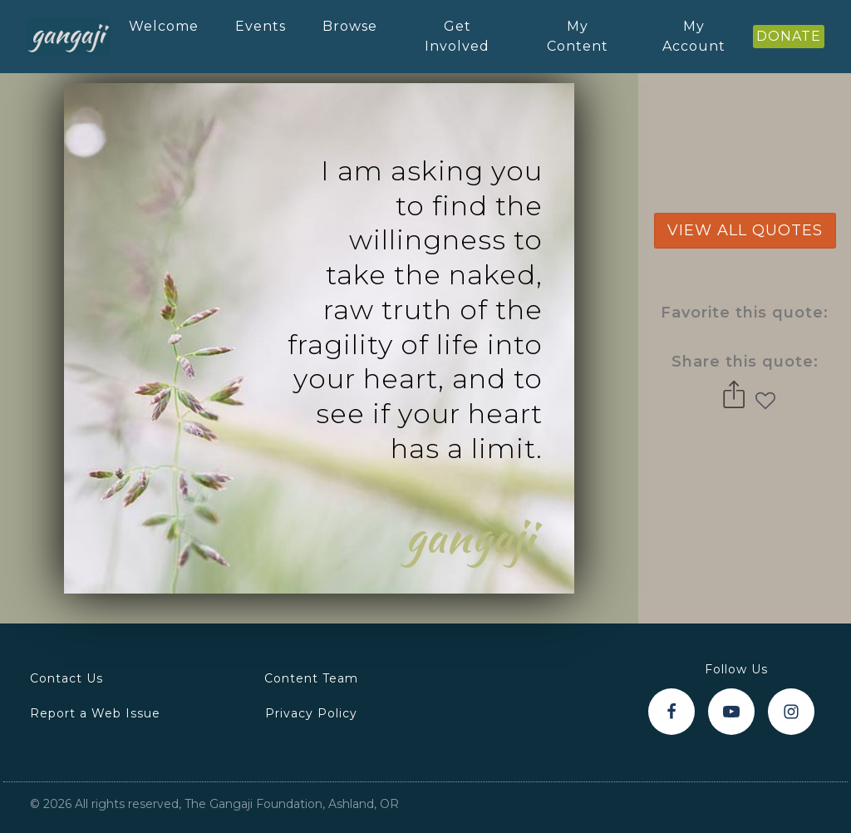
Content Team (311, 678)
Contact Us (66, 678)
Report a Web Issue (95, 713)
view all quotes (745, 230)
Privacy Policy (311, 713)
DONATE (788, 36)
